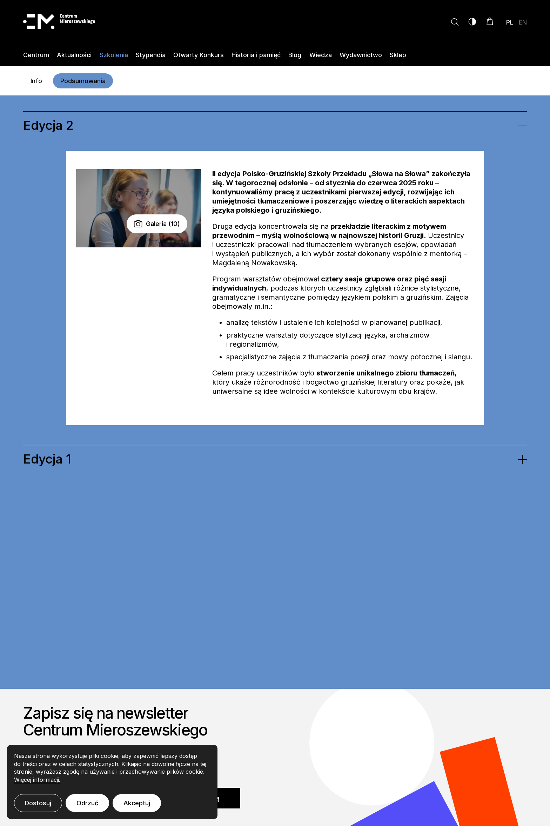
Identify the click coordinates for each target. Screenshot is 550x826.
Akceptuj (136, 803)
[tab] (275, 125)
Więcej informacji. (37, 779)
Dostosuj (38, 803)
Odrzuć (87, 803)
